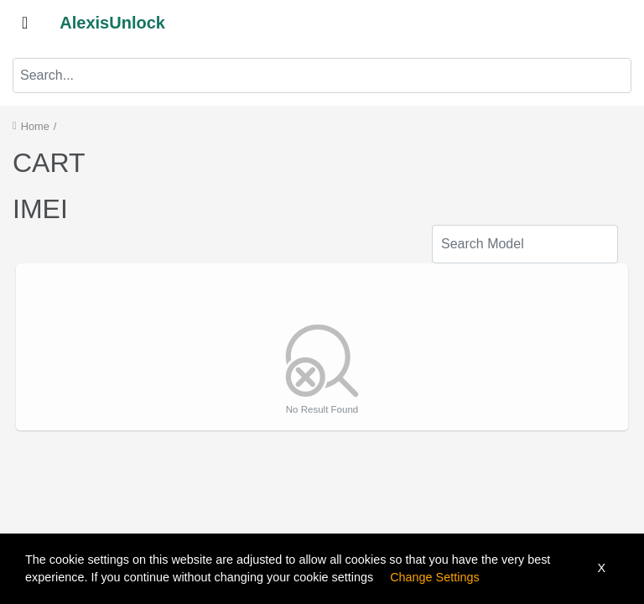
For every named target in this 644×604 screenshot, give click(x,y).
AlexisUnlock (112, 22)
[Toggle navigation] (25, 22)
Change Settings (434, 577)
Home (35, 126)
